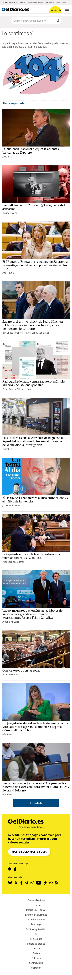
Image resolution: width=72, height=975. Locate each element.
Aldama (64, 2)
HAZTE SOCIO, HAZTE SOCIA (29, 851)
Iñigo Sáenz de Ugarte (13, 561)
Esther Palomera (10, 674)
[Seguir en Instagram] (32, 883)
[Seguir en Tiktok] (45, 883)
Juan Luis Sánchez (11, 505)
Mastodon (36, 967)
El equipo (36, 905)
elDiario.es (7, 734)
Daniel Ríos (43, 332)
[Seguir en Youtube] (38, 883)
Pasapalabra (50, 2)
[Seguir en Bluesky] (10, 883)
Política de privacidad (36, 929)
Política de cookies (36, 943)
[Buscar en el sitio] (32, 20)
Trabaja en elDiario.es (36, 910)
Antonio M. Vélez (10, 621)
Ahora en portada (13, 103)
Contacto (36, 948)
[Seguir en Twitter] (16, 883)
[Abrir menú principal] (67, 9)
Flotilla (58, 2)
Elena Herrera (24, 389)
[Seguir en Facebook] (21, 883)
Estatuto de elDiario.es (36, 914)
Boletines (36, 958)
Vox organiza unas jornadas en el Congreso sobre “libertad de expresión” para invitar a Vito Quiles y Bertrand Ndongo (35, 787)
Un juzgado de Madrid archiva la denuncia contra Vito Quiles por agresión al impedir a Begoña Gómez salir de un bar (35, 727)
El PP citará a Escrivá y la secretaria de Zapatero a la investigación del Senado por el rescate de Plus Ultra (35, 265)
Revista (36, 953)
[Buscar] (57, 20)
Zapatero (23, 2)
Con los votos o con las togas (21, 670)
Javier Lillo (7, 156)
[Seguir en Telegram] (26, 883)
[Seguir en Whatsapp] (51, 883)
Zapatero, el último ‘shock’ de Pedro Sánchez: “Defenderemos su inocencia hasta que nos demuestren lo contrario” (32, 325)
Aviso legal (36, 924)
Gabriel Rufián (32, 2)
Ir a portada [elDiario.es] (36, 803)
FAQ (36, 934)
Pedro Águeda (9, 389)
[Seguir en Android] (9, 869)
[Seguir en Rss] (56, 883)
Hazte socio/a (55, 10)
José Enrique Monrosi (12, 332)
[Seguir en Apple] (15, 869)
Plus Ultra (41, 2)
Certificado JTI (36, 962)
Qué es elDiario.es (36, 900)
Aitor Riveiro (8, 272)
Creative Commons (36, 919)
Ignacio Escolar (9, 213)
